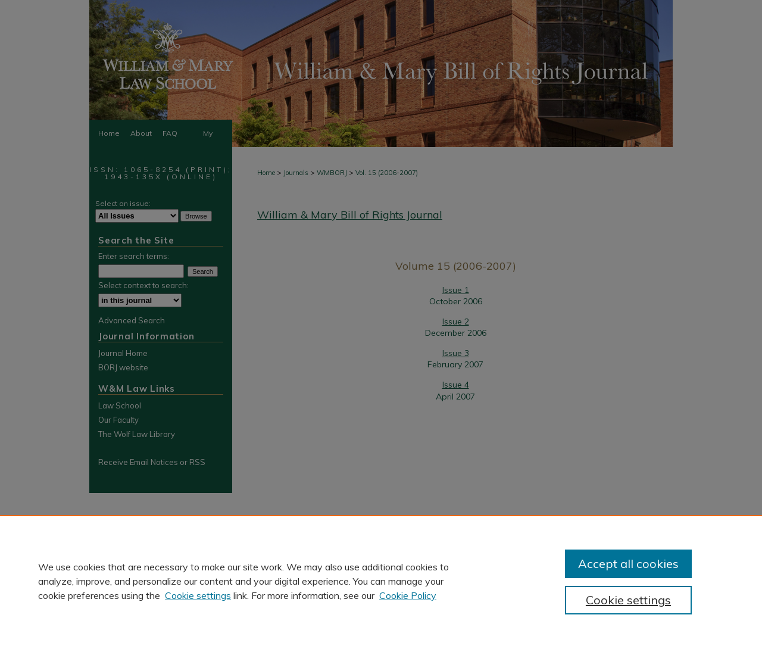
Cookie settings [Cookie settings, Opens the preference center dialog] (628, 599)
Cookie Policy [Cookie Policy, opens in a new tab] (407, 595)
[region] (381, 580)
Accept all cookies (628, 563)
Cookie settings (198, 595)
